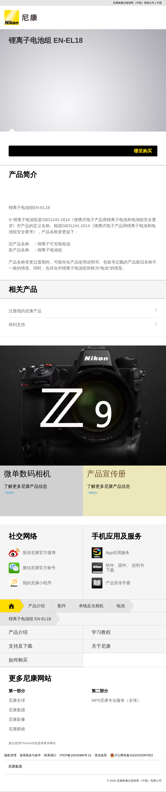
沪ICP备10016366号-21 (75, 755)
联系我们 (50, 755)
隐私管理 (10, 755)
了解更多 (9, 492)
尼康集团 (17, 710)
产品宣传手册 (118, 583)
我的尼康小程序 (37, 583)
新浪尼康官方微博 (39, 552)
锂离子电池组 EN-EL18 (32, 618)
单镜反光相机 (93, 605)
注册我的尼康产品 (25, 310)
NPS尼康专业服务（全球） (116, 700)
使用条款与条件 (30, 755)
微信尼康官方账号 (39, 567)
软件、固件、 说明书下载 (125, 567)
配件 (64, 605)
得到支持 (17, 324)
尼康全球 (17, 700)
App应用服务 (117, 552)
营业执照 (101, 755)
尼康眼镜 (17, 729)
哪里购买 (143, 150)
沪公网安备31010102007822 (131, 755)
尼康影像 (17, 719)
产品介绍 (38, 605)
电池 (123, 605)
